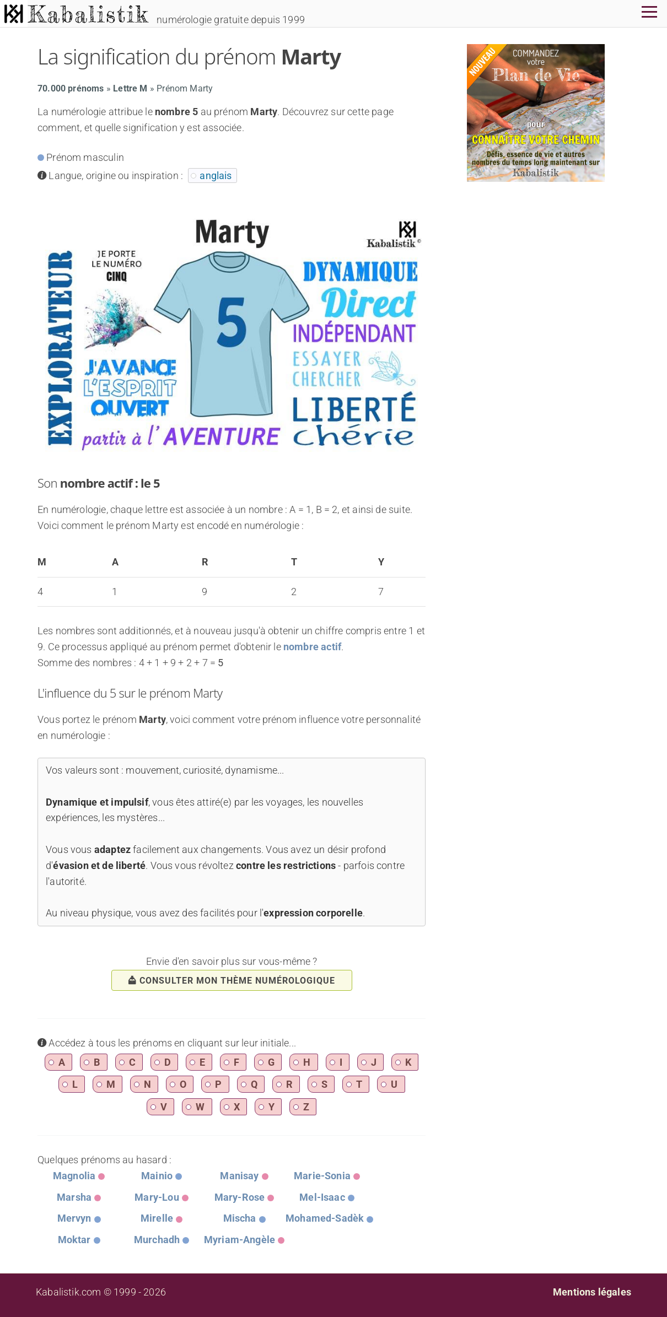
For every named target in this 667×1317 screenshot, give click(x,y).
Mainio (157, 1175)
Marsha (74, 1197)
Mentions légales (592, 1292)
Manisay (239, 1175)
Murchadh (157, 1239)
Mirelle (157, 1218)
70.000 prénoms (70, 88)
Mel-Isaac (322, 1197)
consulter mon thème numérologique (231, 980)
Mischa (239, 1218)
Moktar (74, 1239)
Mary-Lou (157, 1197)
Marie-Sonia (322, 1175)
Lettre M (130, 88)
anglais (216, 175)
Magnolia (74, 1175)
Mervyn (74, 1218)
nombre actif (312, 646)
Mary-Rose (239, 1197)
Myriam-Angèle (239, 1239)
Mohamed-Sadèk (325, 1218)
